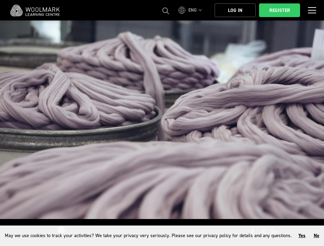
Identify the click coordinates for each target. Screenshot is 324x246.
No (316, 235)
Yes (302, 235)
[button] (191, 10)
